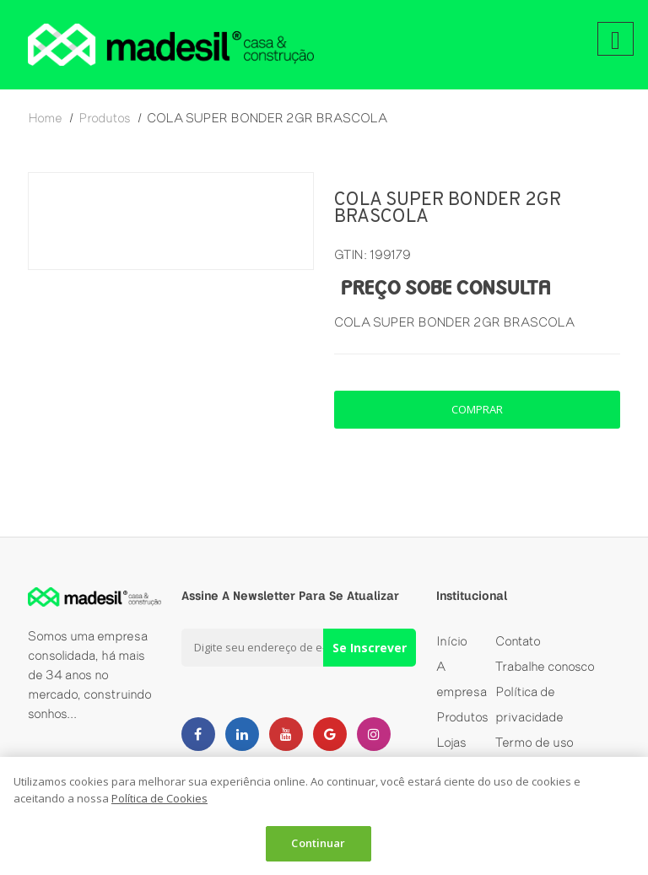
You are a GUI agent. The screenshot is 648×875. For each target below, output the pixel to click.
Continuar (318, 843)
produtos (104, 118)
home (45, 118)
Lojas (451, 742)
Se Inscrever (369, 648)
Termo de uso (534, 742)
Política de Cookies (159, 798)
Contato (518, 641)
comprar (477, 409)
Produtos (462, 717)
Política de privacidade (529, 704)
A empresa (461, 679)
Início (451, 641)
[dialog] (324, 816)
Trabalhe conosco (545, 666)
